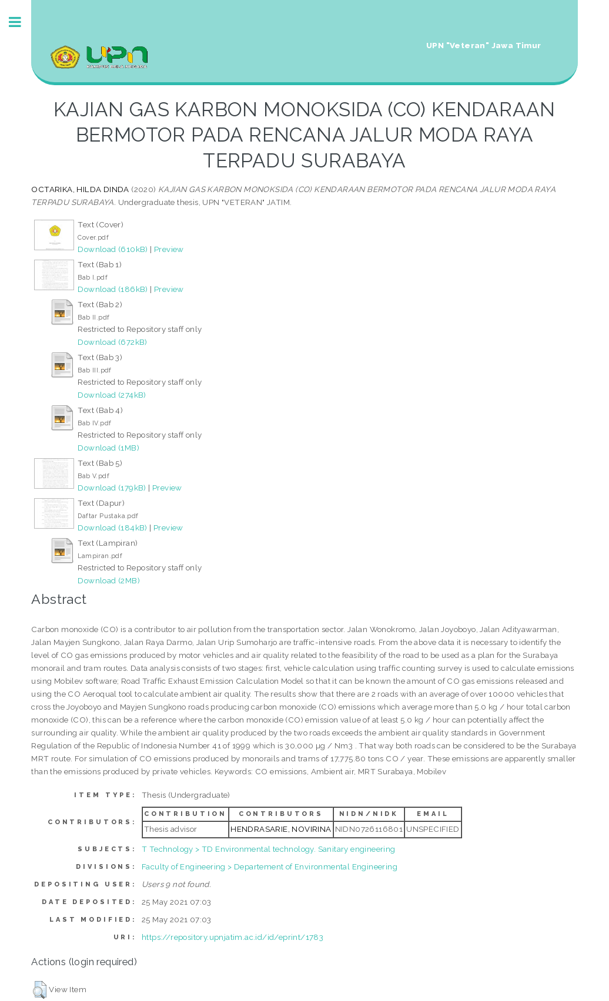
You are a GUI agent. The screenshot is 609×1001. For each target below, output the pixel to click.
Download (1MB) (108, 447)
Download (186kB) (113, 289)
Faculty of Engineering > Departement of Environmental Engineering (269, 866)
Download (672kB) (112, 342)
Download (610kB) (113, 249)
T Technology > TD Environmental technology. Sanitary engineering (269, 849)
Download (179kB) (112, 487)
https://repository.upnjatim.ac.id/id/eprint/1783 (232, 937)
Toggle (21, 22)
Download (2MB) (109, 580)
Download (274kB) (112, 394)
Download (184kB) (112, 527)
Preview (169, 249)
